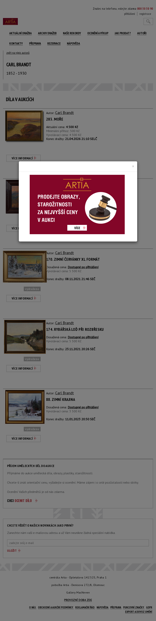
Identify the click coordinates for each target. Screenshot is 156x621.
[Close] (133, 166)
